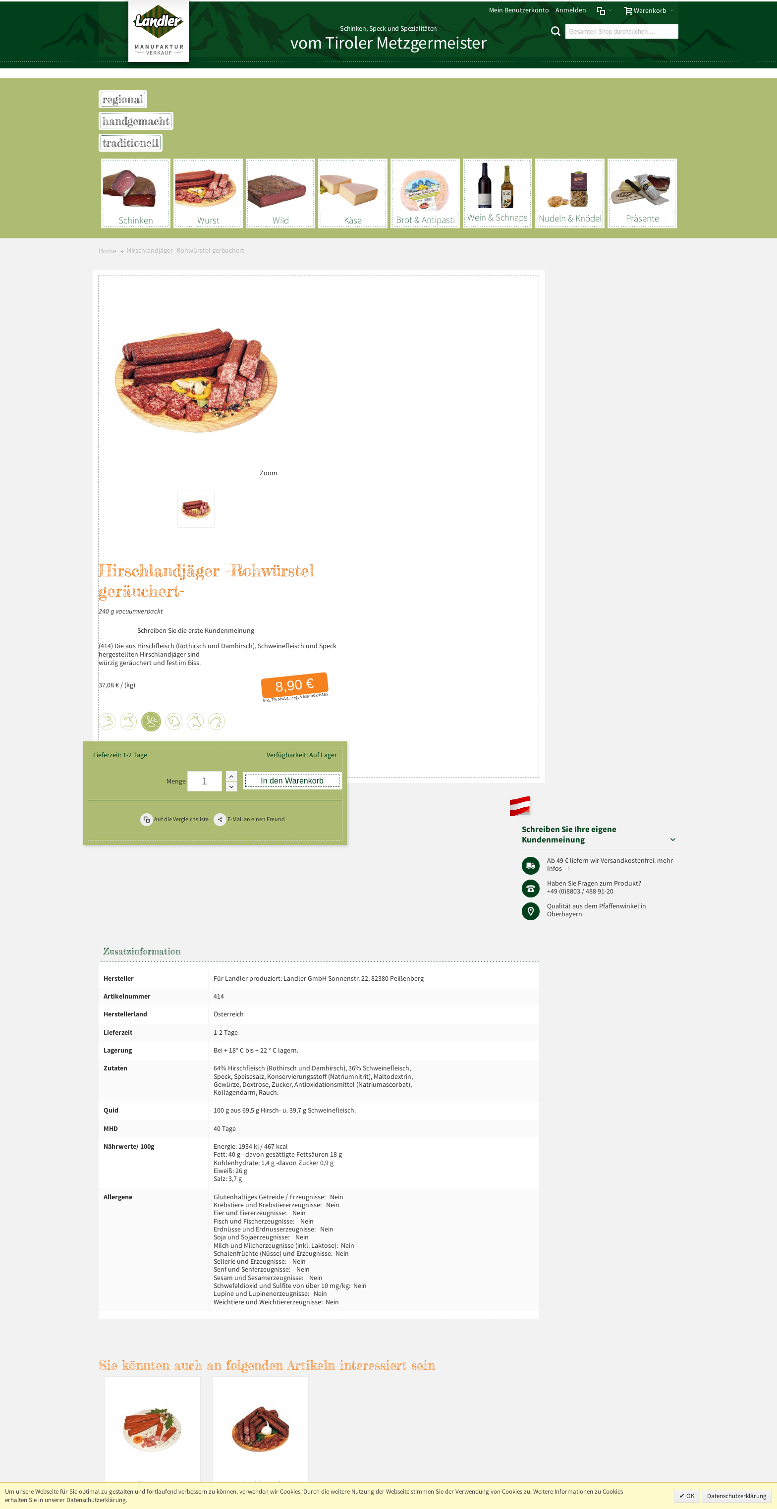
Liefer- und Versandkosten (242, 1270)
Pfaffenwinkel (644, 393)
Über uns (661, 1270)
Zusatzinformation (142, 613)
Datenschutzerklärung (737, 1496)
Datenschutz (160, 1270)
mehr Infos (645, 355)
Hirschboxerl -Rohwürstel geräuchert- (260, 1156)
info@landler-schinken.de (629, 1446)
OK (690, 1496)
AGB (191, 1270)
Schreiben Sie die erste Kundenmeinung (383, 357)
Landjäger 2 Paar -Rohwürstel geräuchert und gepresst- (152, 1161)
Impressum (118, 1270)
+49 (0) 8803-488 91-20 (632, 1418)
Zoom (257, 468)
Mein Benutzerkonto (519, 10)
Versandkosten (486, 421)
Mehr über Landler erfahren (147, 1373)
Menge (353, 529)
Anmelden (570, 10)
